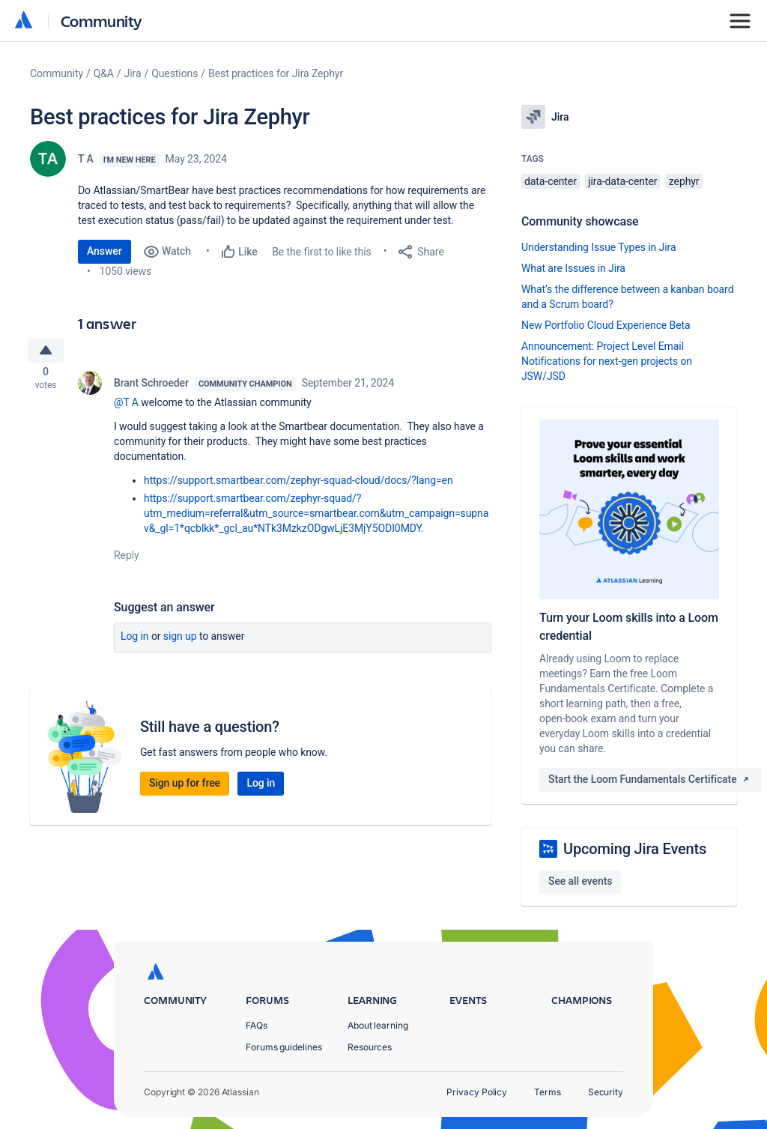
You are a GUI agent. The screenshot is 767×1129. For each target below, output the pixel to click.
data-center (550, 181)
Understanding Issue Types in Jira (598, 247)
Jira (133, 73)
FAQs (256, 1025)
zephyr (684, 181)
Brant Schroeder (151, 387)
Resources (370, 1047)
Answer (104, 251)
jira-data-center (622, 181)
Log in (135, 640)
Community (101, 20)
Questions (174, 73)
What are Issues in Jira (573, 268)
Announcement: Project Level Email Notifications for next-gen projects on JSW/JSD (606, 361)
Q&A (104, 73)
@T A (126, 406)
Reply (126, 559)
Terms (547, 1092)
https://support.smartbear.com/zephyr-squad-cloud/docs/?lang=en (298, 484)
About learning (378, 1025)
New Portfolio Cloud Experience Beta (606, 325)
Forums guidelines (284, 1047)
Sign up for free (184, 787)
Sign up (180, 640)
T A (86, 159)
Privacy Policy (476, 1092)
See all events (580, 881)
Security (605, 1092)
